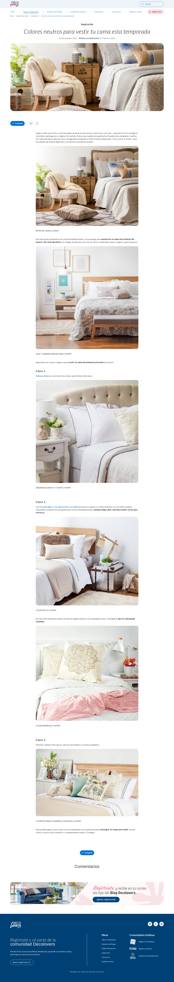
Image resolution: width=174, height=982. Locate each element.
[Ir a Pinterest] (150, 924)
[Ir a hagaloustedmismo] (143, 942)
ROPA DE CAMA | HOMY (47, 230)
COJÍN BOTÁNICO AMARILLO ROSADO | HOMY (58, 821)
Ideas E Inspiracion (22, 16)
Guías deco (106, 953)
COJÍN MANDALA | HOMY (48, 725)
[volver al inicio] (14, 6)
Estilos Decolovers (109, 948)
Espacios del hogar (109, 944)
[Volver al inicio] (15, 925)
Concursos (106, 957)
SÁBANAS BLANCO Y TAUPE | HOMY (53, 487)
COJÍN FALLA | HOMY (46, 610)
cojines (47, 745)
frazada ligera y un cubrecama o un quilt (59, 507)
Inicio (12, 16)
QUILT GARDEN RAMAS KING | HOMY (54, 354)
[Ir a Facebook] (156, 924)
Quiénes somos (108, 961)
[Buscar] (152, 4)
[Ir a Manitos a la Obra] (143, 948)
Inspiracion (34, 16)
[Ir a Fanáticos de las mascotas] (143, 956)
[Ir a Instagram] (161, 924)
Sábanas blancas (44, 376)
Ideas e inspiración (109, 940)
